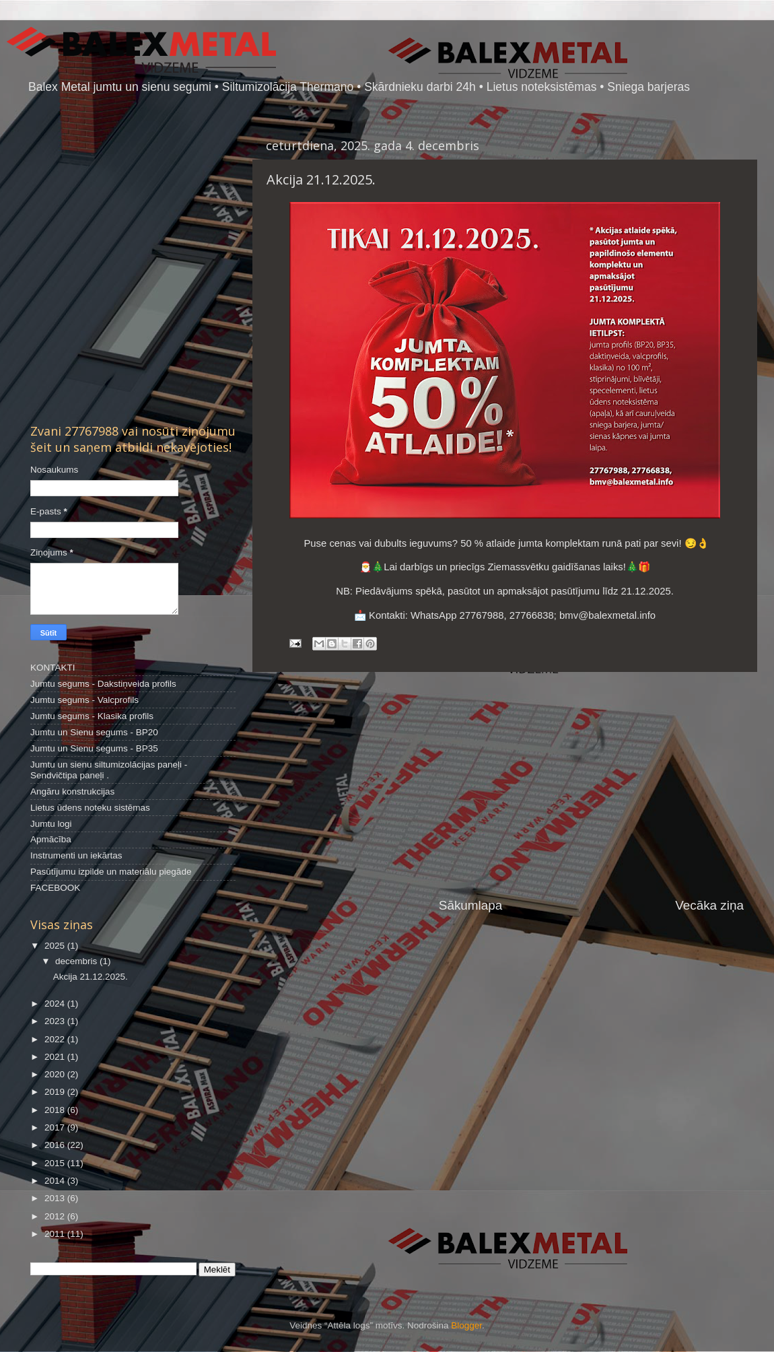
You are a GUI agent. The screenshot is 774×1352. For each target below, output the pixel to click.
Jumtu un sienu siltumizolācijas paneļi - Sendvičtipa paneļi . (108, 769)
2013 (55, 1198)
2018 (55, 1110)
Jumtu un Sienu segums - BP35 (94, 748)
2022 (55, 1039)
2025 (55, 946)
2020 (55, 1074)
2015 (55, 1163)
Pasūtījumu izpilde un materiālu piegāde (110, 872)
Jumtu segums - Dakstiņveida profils (103, 684)
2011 (55, 1234)
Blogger (466, 1325)
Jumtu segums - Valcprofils (84, 700)
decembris (77, 961)
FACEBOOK (55, 888)
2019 (55, 1092)
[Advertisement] (505, 784)
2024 (55, 1004)
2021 (55, 1057)
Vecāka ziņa (709, 905)
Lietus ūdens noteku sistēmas (90, 808)
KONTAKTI (52, 668)
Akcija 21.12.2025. (90, 977)
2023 (55, 1021)
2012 (55, 1216)
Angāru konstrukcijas (72, 791)
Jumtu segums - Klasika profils (91, 716)
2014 (55, 1181)
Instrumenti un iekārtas (76, 855)
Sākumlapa (471, 905)
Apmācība (50, 839)
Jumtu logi (51, 824)
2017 (55, 1127)
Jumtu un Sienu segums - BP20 (94, 732)
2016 (55, 1145)
